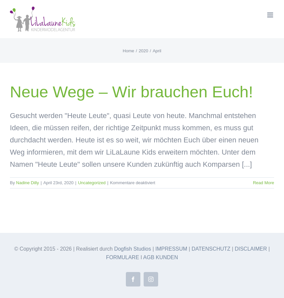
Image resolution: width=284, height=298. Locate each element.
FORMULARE (122, 257)
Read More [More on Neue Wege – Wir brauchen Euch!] (263, 182)
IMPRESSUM (171, 249)
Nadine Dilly (27, 182)
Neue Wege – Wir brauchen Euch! (131, 92)
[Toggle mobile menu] (270, 15)
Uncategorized (92, 182)
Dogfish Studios (132, 249)
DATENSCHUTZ (210, 249)
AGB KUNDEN (160, 257)
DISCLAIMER (251, 249)
